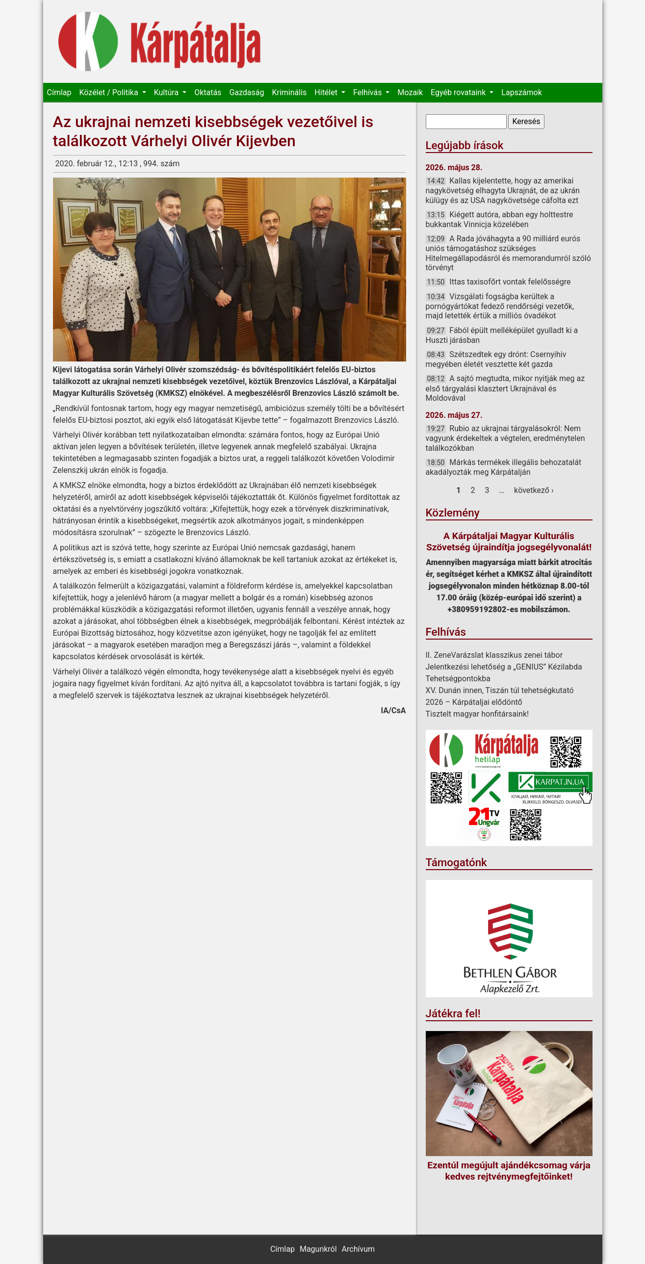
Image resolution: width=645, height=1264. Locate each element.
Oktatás (207, 92)
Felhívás (368, 92)
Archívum (358, 1249)
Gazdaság (246, 92)
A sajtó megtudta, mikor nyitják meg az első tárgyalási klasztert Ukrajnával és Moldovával (505, 388)
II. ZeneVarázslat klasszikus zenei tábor (494, 655)
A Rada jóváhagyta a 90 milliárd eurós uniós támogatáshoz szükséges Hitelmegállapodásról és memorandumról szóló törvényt (508, 253)
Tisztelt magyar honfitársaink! (477, 714)
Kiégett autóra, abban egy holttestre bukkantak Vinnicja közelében (499, 219)
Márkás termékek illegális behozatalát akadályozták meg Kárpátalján (504, 467)
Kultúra (167, 92)
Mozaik (410, 92)
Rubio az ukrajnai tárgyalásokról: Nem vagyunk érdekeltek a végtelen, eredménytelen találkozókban (505, 438)
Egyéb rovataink (459, 92)
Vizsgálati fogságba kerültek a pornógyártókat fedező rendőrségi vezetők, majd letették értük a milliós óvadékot (500, 306)
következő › (534, 490)
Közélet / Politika (109, 92)
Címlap (59, 92)
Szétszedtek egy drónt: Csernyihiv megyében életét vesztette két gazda (496, 359)
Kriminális (289, 92)
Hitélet (326, 92)
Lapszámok (521, 92)
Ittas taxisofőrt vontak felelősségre (509, 281)
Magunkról (318, 1249)
